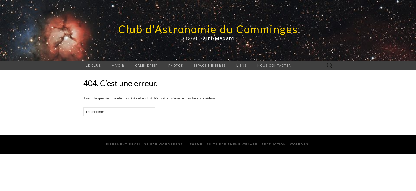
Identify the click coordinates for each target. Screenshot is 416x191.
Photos (175, 65)
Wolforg (299, 144)
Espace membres (210, 65)
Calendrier (146, 65)
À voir (118, 65)
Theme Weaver (242, 144)
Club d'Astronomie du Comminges (208, 29)
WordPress (171, 144)
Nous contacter (274, 65)
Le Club (93, 65)
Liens (241, 65)
